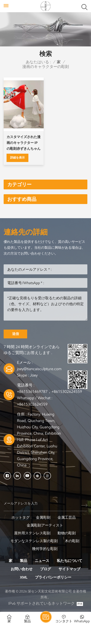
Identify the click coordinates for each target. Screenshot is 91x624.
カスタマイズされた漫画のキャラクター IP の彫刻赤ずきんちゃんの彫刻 (24, 143)
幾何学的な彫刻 (45, 549)
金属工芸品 (67, 517)
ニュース (42, 561)
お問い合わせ (22, 569)
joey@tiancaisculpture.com (39, 368)
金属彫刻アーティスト (45, 525)
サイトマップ (69, 569)
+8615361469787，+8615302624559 (49, 391)
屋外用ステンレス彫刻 (32, 533)
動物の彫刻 (67, 533)
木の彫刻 (72, 541)
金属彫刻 (43, 517)
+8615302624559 (32, 404)
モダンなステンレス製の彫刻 (34, 541)
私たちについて (69, 561)
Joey (34, 375)
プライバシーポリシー (53, 577)
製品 (23, 561)
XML (23, 577)
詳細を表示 (17, 157)
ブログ (45, 569)
